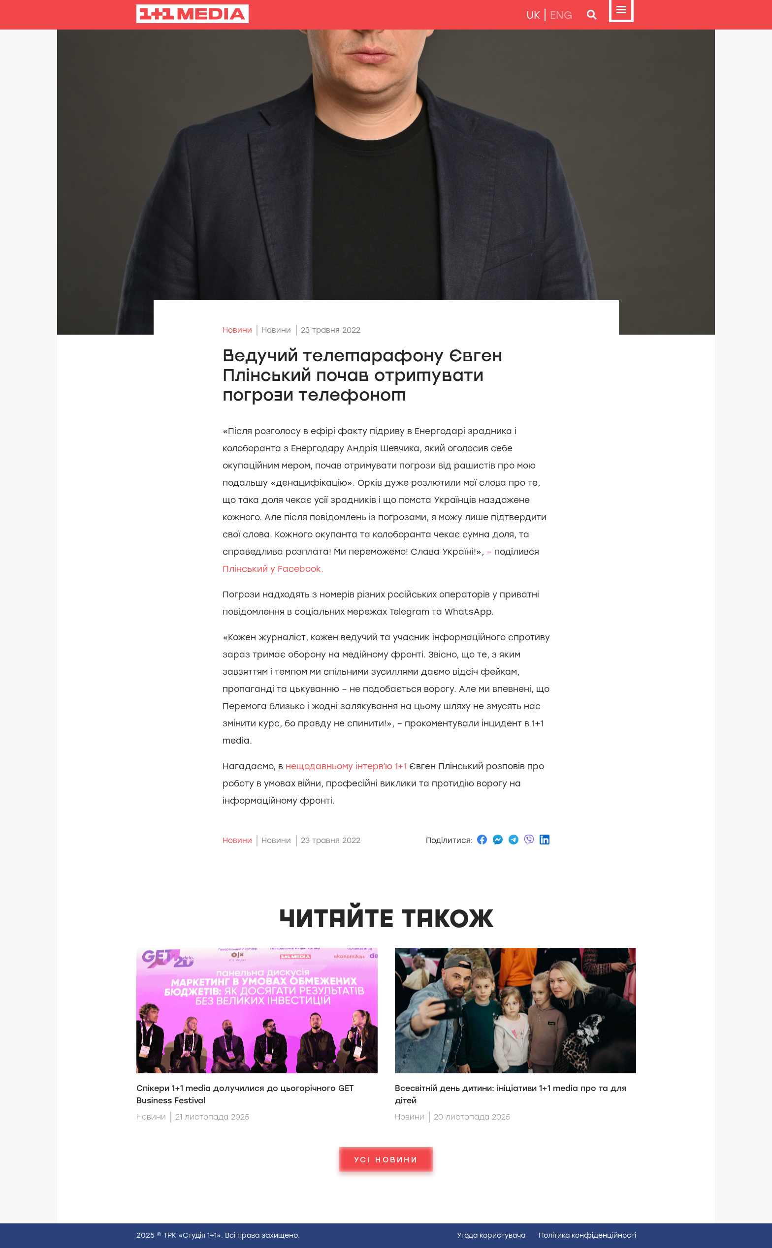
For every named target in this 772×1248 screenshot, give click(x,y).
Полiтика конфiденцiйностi (587, 1235)
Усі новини (386, 1159)
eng (561, 15)
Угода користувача (491, 1235)
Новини (237, 330)
